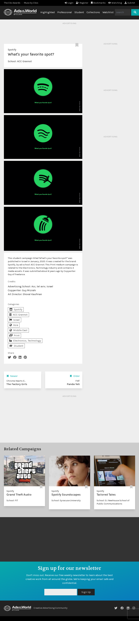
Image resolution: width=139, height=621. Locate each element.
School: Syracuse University (66, 500)
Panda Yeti (73, 384)
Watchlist (108, 12)
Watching (115, 2)
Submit (129, 2)
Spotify (12, 49)
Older (75, 376)
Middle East (18, 330)
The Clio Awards (12, 2)
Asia (13, 325)
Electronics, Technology (25, 340)
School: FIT (12, 500)
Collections (93, 12)
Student (79, 12)
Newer (12, 376)
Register (82, 2)
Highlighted (47, 12)
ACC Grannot (24, 61)
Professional (64, 12)
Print (14, 335)
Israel (14, 319)
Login (69, 2)
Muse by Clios (31, 2)
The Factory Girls (17, 384)
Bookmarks (98, 2)
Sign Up (86, 592)
